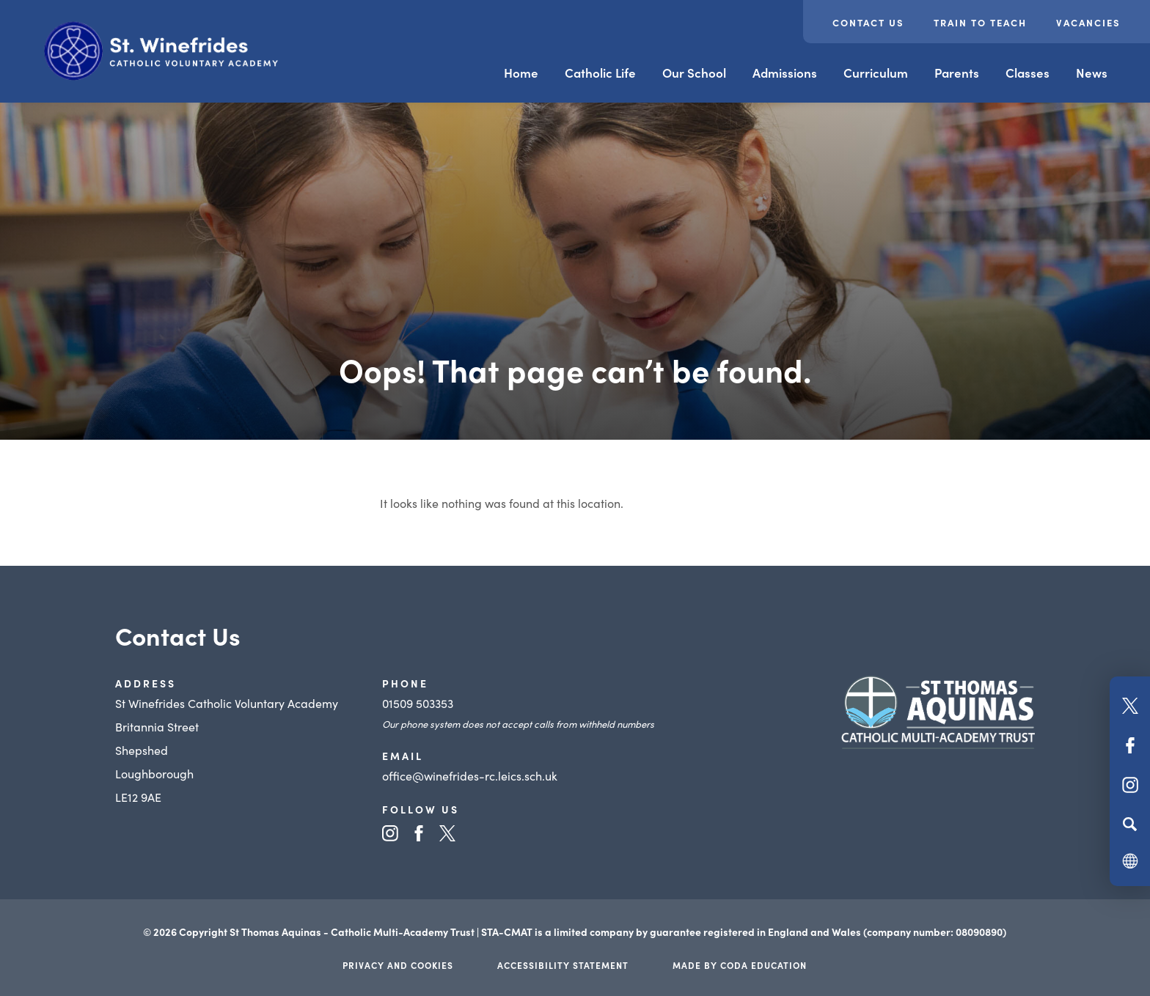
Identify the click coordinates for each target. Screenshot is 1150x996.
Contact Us (868, 22)
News (1091, 72)
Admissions (784, 72)
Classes (1028, 72)
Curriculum (875, 72)
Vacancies (1088, 22)
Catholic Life (600, 72)
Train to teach (980, 22)
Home (521, 72)
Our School (694, 72)
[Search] (1130, 824)
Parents (956, 72)
